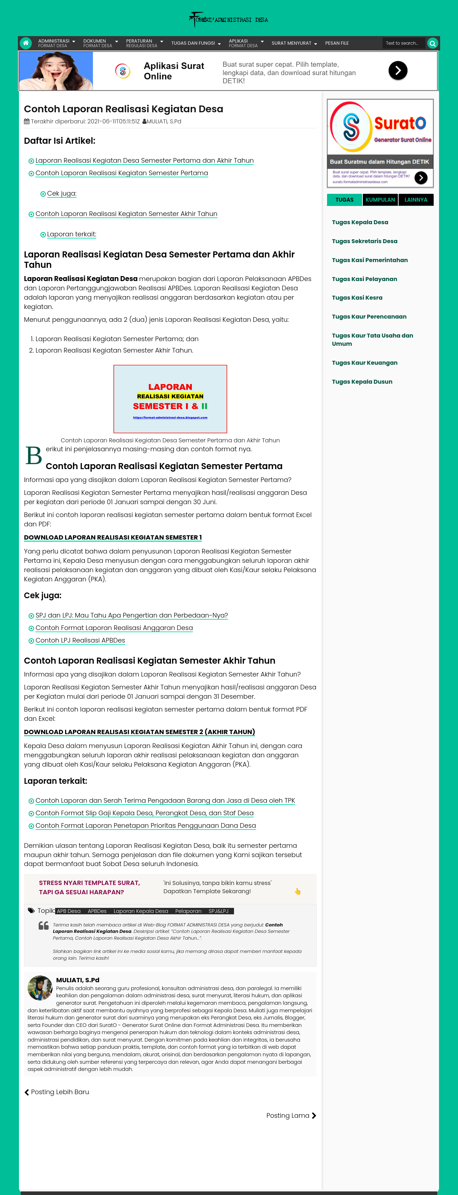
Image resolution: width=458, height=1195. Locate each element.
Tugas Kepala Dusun (362, 382)
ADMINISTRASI (53, 43)
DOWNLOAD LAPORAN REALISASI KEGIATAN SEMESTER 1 (113, 537)
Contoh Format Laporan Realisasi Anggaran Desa (114, 627)
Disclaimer (423, 1184)
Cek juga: (62, 193)
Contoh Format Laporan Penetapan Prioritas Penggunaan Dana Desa (145, 825)
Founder (327, 1184)
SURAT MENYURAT (292, 43)
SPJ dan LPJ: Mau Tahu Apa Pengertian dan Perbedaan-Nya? (131, 615)
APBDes (97, 911)
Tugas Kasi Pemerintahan (370, 260)
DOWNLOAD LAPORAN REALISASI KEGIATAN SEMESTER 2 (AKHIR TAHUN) (139, 731)
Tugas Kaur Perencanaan (369, 317)
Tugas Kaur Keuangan (365, 363)
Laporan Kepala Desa (141, 911)
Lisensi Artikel (167, 1184)
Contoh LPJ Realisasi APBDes (80, 640)
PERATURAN (141, 43)
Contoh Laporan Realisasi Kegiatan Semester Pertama (121, 172)
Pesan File (354, 1184)
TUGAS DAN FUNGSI (193, 43)
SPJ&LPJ (218, 911)
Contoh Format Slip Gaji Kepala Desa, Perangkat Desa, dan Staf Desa (144, 812)
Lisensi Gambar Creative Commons (239, 1184)
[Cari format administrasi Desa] (404, 43)
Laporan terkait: (71, 234)
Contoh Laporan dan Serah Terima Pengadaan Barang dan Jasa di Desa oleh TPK (165, 800)
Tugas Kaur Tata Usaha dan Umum (372, 339)
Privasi (398, 1184)
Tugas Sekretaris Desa (365, 241)
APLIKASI (243, 43)
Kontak (378, 1184)
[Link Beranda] (26, 43)
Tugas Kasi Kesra (357, 298)
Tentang (303, 1184)
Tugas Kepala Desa (360, 222)
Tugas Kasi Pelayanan (364, 279)
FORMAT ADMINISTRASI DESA (54, 1184)
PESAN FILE (337, 43)
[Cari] (432, 43)
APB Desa (69, 911)
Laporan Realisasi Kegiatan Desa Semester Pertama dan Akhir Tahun (144, 160)
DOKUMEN (97, 43)
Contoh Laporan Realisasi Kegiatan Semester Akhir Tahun (126, 213)
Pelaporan (188, 911)
